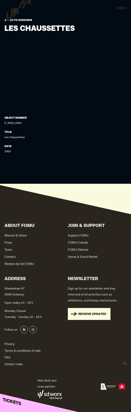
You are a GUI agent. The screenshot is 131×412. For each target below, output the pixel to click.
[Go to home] (18, 9)
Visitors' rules (13, 364)
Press (8, 242)
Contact (10, 256)
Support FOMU (78, 235)
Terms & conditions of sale (22, 350)
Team (8, 249)
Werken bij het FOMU (19, 263)
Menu (121, 8)
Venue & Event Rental (82, 256)
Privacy (9, 343)
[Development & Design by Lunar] (125, 363)
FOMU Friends (78, 242)
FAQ (7, 357)
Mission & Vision (15, 235)
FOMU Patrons (78, 249)
